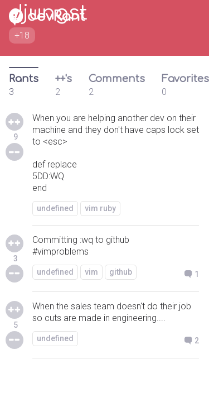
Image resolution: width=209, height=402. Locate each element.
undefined (55, 208)
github (120, 271)
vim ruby (100, 208)
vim (91, 271)
